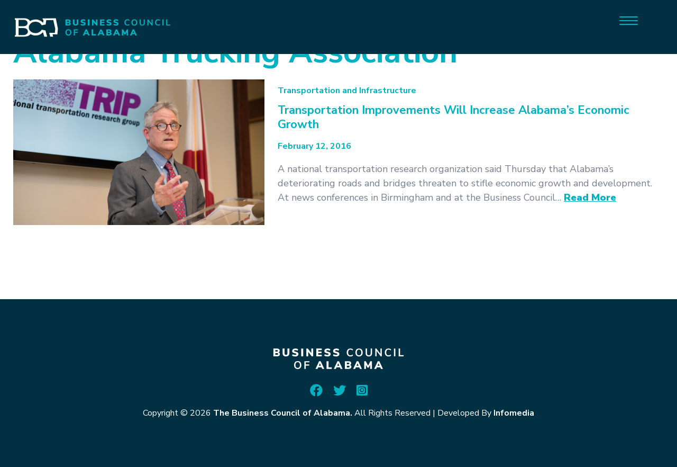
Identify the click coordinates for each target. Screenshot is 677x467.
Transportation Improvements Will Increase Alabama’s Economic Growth (453, 117)
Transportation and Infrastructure (347, 90)
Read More (590, 197)
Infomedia (513, 413)
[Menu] (628, 19)
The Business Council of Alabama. (282, 413)
